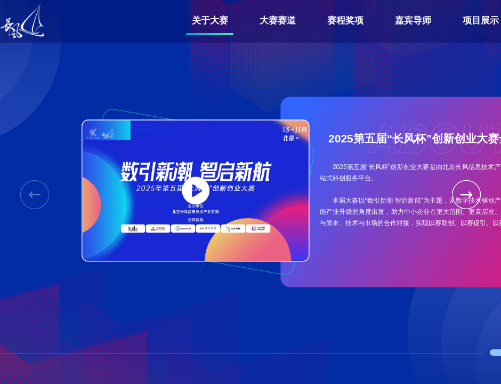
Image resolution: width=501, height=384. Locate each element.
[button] (466, 194)
